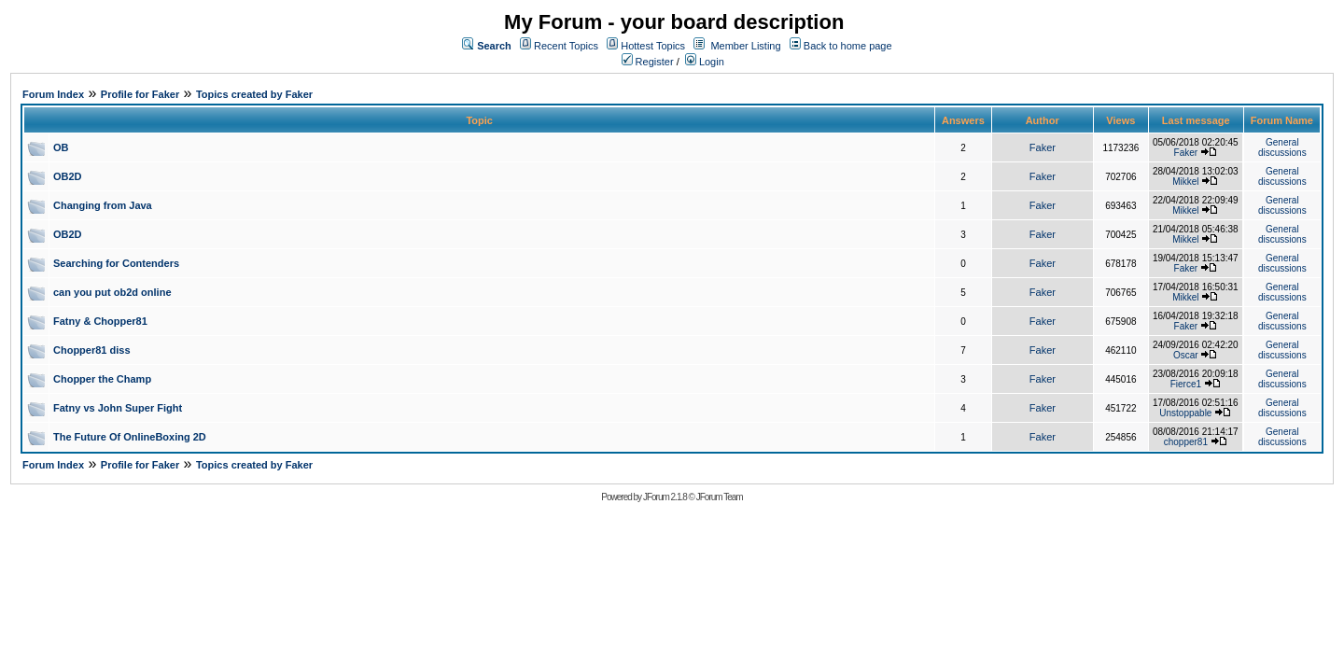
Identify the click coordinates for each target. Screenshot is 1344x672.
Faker (1042, 147)
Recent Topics (566, 45)
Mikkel (1185, 181)
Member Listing (745, 45)
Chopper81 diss (92, 350)
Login (704, 61)
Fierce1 (1185, 384)
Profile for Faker (140, 94)
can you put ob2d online (112, 292)
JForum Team (719, 497)
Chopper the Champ (102, 379)
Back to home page (848, 45)
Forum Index (53, 94)
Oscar (1185, 355)
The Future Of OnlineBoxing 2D (129, 436)
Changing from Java (102, 205)
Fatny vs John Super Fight (117, 407)
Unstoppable (1185, 413)
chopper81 (1186, 442)
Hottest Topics (653, 45)
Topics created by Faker (254, 94)
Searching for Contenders (116, 263)
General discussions (1282, 147)
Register (648, 61)
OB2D (67, 176)
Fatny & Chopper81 (100, 321)
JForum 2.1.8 (665, 497)
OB (61, 147)
